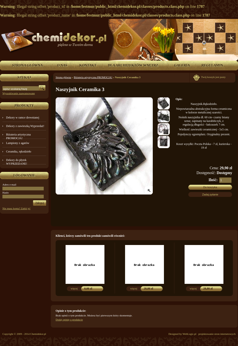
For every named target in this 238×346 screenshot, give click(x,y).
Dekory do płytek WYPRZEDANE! (16, 161)
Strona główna (63, 77)
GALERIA (182, 65)
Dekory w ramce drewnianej (22, 117)
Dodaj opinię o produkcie (69, 319)
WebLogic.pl (189, 333)
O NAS (62, 65)
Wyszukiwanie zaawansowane (18, 93)
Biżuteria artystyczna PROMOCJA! (18, 136)
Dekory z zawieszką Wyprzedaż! (25, 126)
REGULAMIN (212, 65)
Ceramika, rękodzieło (18, 151)
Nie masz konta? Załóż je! (16, 208)
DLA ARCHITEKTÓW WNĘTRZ (133, 65)
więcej (74, 288)
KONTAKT (88, 65)
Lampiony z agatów (17, 143)
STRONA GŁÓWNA (27, 65)
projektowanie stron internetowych (217, 333)
